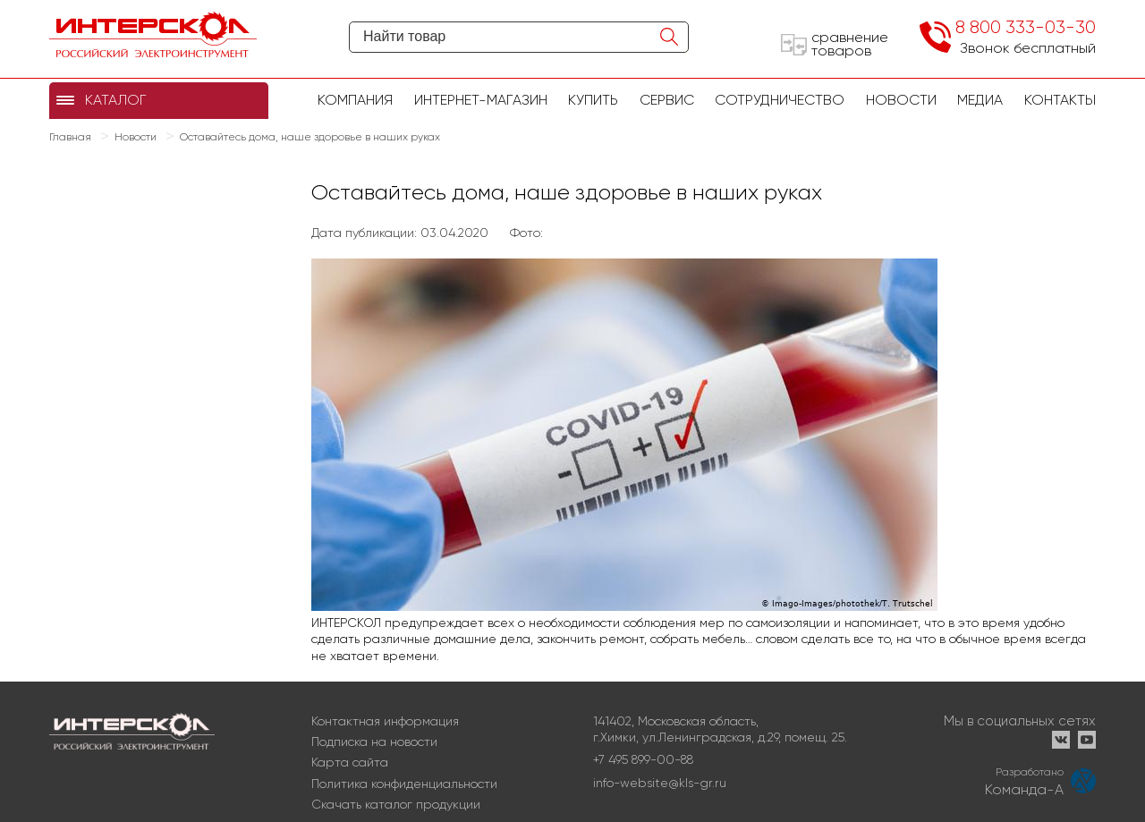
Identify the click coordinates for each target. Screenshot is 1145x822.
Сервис (667, 99)
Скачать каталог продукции (395, 804)
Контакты (1060, 99)
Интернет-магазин (480, 99)
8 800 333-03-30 (1025, 27)
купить (593, 99)
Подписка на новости (374, 741)
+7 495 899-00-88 (643, 759)
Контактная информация (385, 721)
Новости (901, 99)
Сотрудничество (779, 99)
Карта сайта (349, 762)
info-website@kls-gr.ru (659, 782)
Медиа (980, 99)
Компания (355, 99)
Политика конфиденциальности (404, 783)
